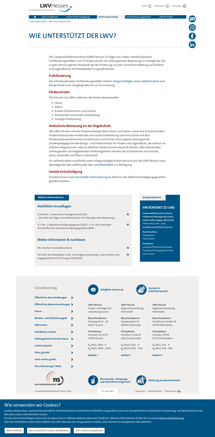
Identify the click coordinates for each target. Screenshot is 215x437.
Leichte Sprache (54, 345)
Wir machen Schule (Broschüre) (54, 248)
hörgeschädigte (122, 81)
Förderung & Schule (108, 16)
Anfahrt (93, 355)
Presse (54, 311)
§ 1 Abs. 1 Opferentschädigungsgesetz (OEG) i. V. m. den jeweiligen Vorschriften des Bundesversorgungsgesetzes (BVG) (74, 226)
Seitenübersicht (155, 391)
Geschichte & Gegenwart (138, 16)
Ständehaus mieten (54, 332)
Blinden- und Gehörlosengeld (54, 318)
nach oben (109, 391)
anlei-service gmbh (54, 359)
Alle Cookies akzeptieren (89, 430)
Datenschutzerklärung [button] (171, 418)
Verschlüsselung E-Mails (54, 366)
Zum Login (179, 6)
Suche (146, 6)
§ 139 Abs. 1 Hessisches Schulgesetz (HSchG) (62, 214)
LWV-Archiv (54, 325)
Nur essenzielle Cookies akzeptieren (49, 430)
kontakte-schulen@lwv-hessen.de (158, 227)
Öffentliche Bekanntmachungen (54, 304)
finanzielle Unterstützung (92, 177)
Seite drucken (171, 391)
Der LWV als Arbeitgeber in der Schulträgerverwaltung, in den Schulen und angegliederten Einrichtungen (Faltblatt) (78, 256)
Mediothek (107, 165)
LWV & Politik (166, 16)
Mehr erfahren (14, 430)
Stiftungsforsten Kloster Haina (54, 339)
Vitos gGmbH (54, 352)
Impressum (140, 391)
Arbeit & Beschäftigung (78, 16)
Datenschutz (161, 6)
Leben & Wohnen (49, 16)
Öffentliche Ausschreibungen (54, 297)
